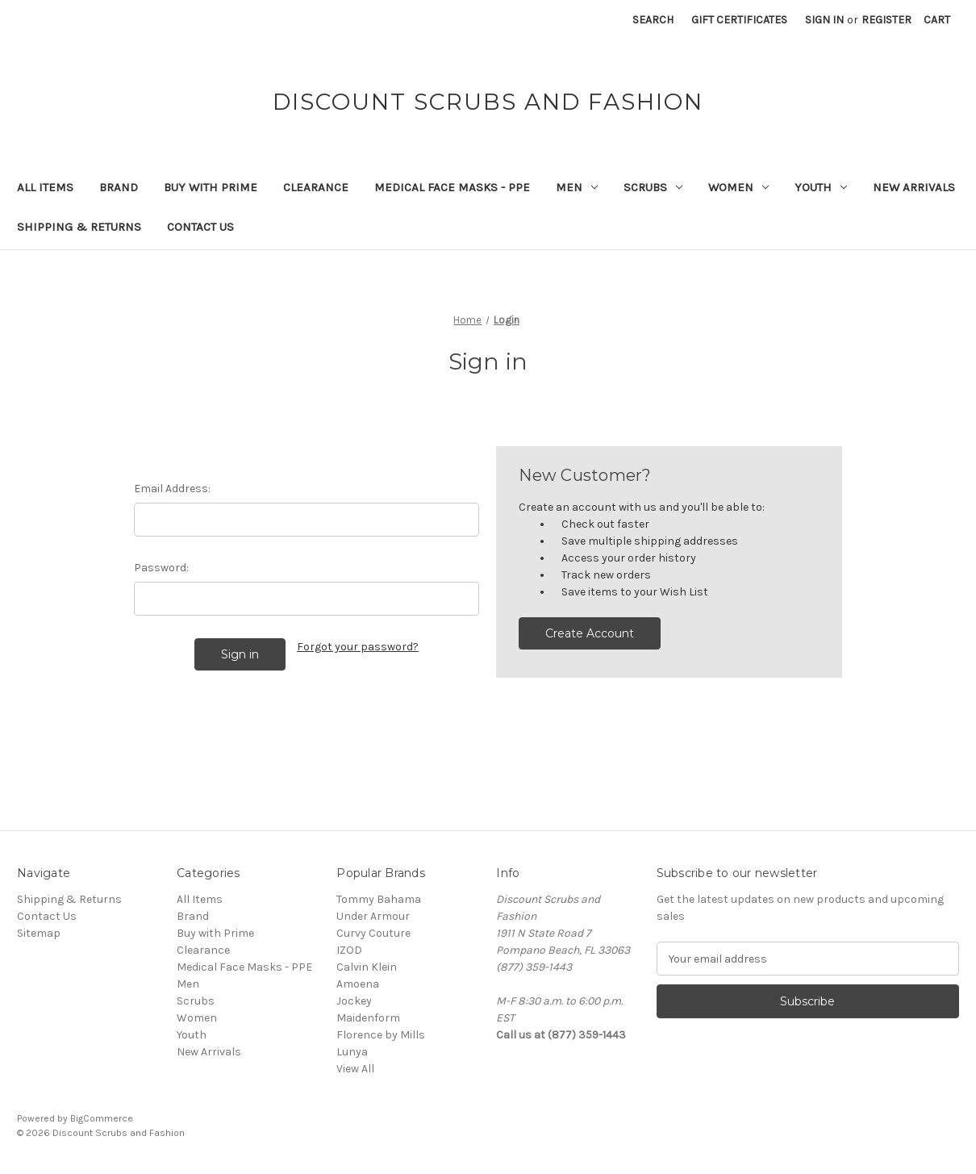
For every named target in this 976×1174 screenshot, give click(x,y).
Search (653, 20)
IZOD (349, 950)
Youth (821, 187)
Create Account (589, 633)
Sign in (824, 20)
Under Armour (373, 916)
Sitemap (38, 933)
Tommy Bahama (378, 899)
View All (355, 1069)
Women (738, 187)
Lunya (352, 1052)
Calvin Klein (366, 967)
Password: (161, 567)
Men (577, 187)
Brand (118, 187)
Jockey (354, 1001)
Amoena (357, 984)
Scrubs (653, 187)
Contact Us (200, 226)
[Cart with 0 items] (937, 20)
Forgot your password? (358, 647)
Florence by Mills (380, 1035)
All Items (45, 187)
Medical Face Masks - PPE (452, 187)
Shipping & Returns (79, 226)
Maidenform (368, 1018)
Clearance (315, 187)
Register (886, 20)
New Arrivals (914, 187)
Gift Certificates (739, 20)
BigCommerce (101, 1118)
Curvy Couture (373, 933)
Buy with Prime (210, 187)
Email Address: (172, 488)
